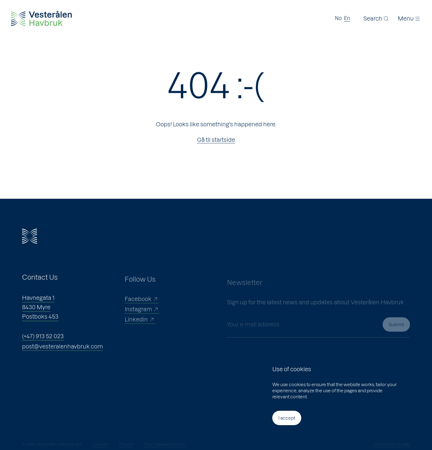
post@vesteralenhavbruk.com (62, 350)
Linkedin (140, 326)
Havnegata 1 (38, 302)
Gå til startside (216, 140)
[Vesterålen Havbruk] (41, 18)
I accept (286, 417)
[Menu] (409, 18)
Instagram (142, 315)
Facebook (142, 305)
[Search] (376, 18)
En (347, 17)
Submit (396, 334)
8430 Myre (36, 311)
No (338, 17)
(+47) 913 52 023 (43, 340)
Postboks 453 (40, 321)
